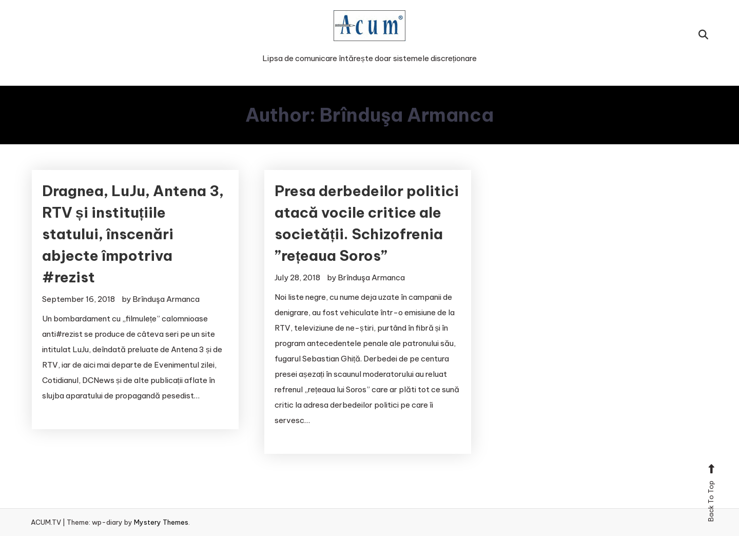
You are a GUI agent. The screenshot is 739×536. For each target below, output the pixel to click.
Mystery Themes (161, 522)
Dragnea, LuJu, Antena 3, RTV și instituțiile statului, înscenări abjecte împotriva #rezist (133, 234)
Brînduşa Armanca (166, 299)
